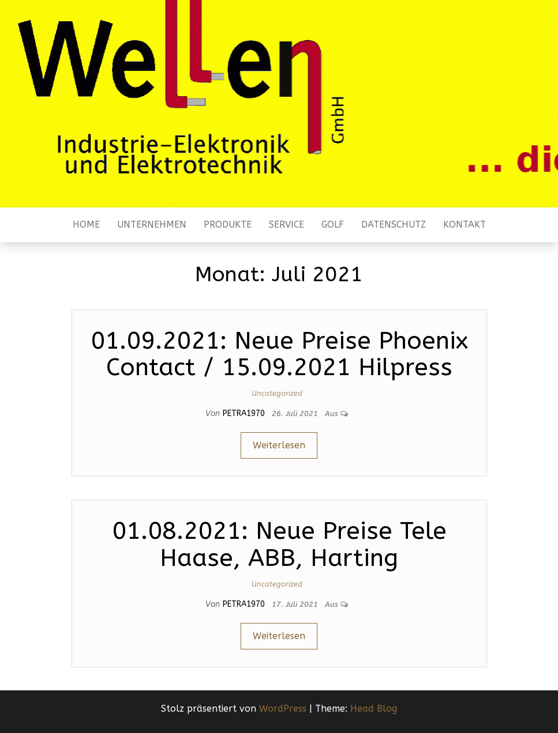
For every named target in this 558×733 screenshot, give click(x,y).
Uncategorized (277, 393)
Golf (332, 224)
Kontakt (464, 224)
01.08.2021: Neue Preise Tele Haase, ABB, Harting (279, 544)
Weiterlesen (279, 445)
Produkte (228, 224)
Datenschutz (393, 224)
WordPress (282, 708)
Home (86, 224)
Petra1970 (245, 413)
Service (286, 224)
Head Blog (373, 708)
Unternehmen (151, 224)
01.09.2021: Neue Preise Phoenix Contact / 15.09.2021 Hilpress (279, 353)
